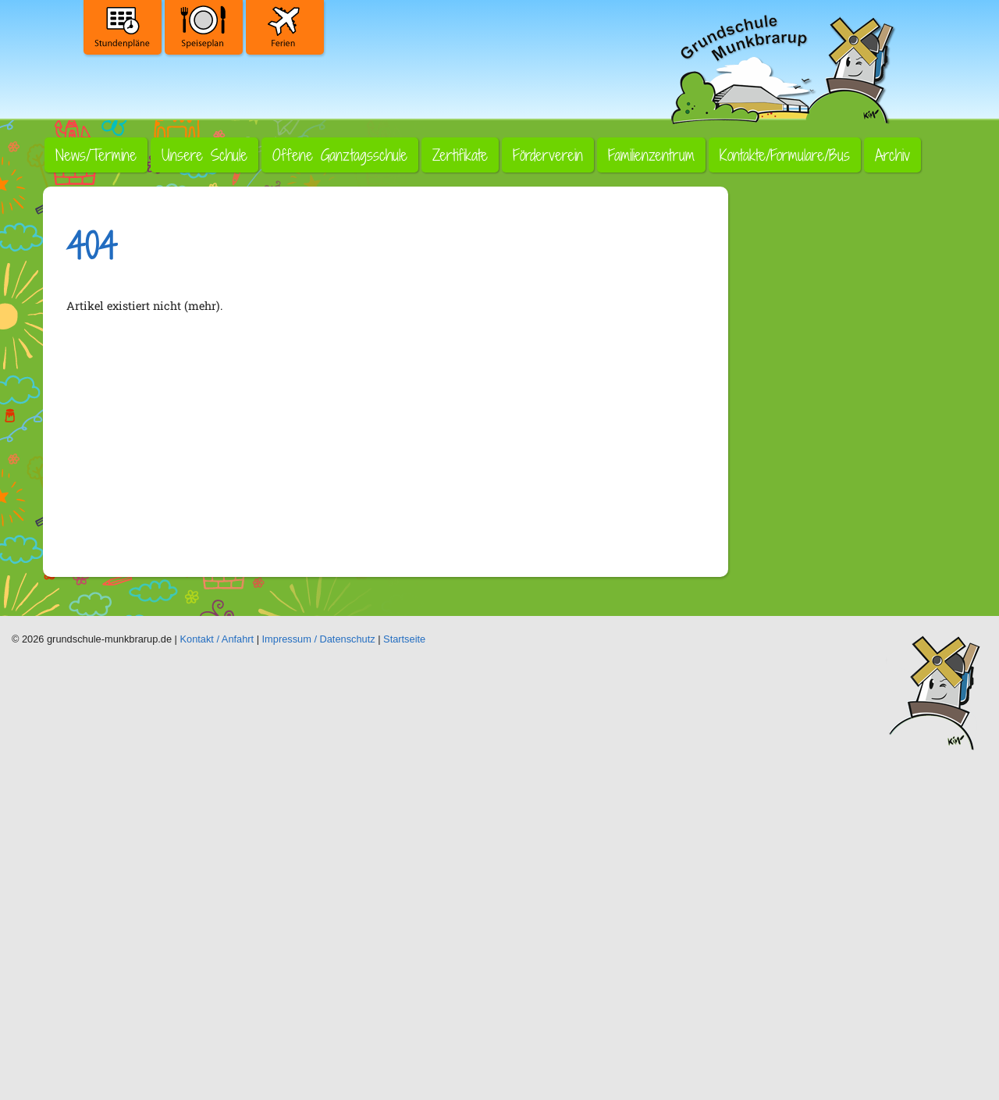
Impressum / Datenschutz (318, 639)
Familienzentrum (651, 155)
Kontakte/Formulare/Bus (785, 155)
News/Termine (96, 155)
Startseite (404, 639)
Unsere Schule (204, 155)
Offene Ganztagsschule (339, 155)
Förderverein (548, 155)
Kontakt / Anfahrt (217, 639)
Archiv (892, 155)
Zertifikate (460, 155)
